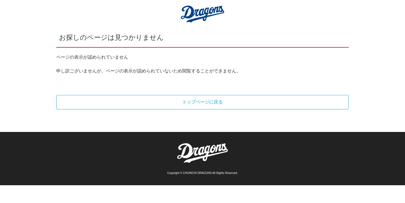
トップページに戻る (202, 102)
